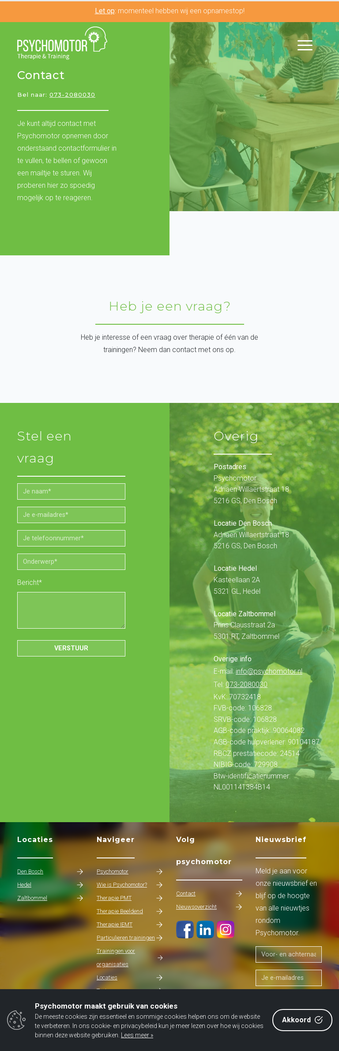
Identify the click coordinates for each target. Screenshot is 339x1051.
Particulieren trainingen (130, 937)
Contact (209, 893)
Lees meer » (137, 1035)
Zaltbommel (50, 898)
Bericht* (29, 582)
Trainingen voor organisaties (130, 958)
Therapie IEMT (130, 924)
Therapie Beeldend (130, 911)
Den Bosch (50, 871)
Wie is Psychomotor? (130, 884)
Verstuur (71, 648)
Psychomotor (130, 871)
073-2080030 (72, 94)
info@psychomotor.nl (269, 671)
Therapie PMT (130, 898)
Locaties (130, 977)
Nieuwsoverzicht (209, 907)
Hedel (50, 884)
